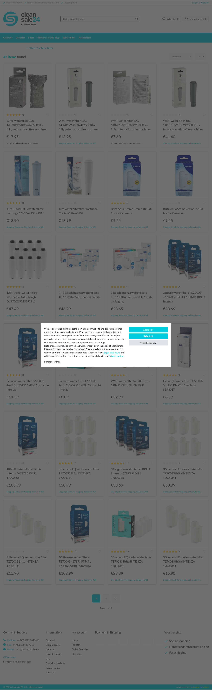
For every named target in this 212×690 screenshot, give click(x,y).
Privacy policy (116, 356)
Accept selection (148, 342)
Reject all (148, 336)
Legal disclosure (112, 352)
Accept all (148, 329)
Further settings (52, 361)
